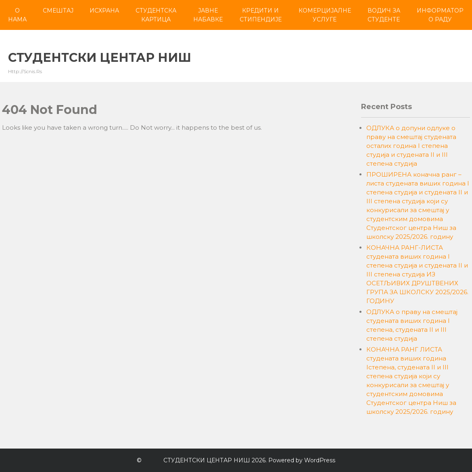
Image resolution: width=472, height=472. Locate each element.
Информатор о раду (440, 15)
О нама (17, 15)
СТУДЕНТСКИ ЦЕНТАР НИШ (99, 57)
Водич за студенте (384, 15)
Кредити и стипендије (261, 15)
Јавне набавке (208, 15)
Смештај (58, 10)
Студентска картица (156, 15)
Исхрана (104, 10)
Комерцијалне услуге (325, 15)
